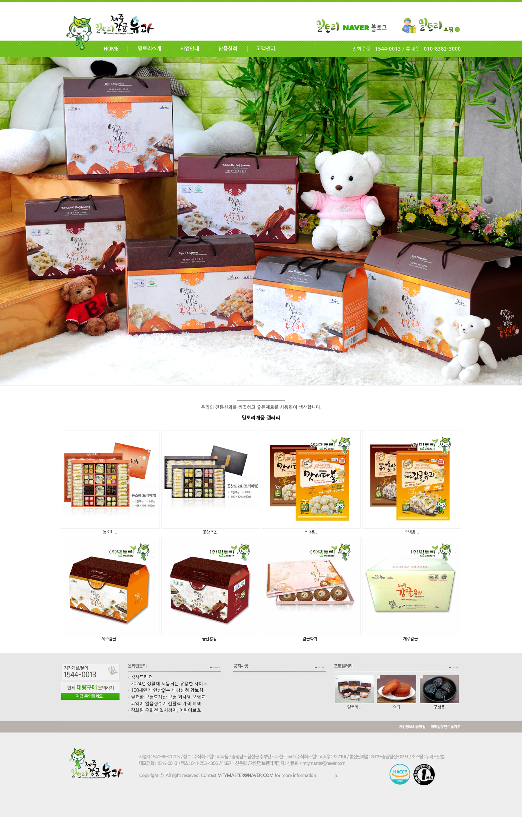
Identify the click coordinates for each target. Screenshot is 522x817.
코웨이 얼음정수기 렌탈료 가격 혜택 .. (166, 704)
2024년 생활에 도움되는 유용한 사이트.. (168, 684)
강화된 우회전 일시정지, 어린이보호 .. (166, 710)
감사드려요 (140, 677)
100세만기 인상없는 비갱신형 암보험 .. (167, 690)
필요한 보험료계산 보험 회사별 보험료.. (167, 697)
